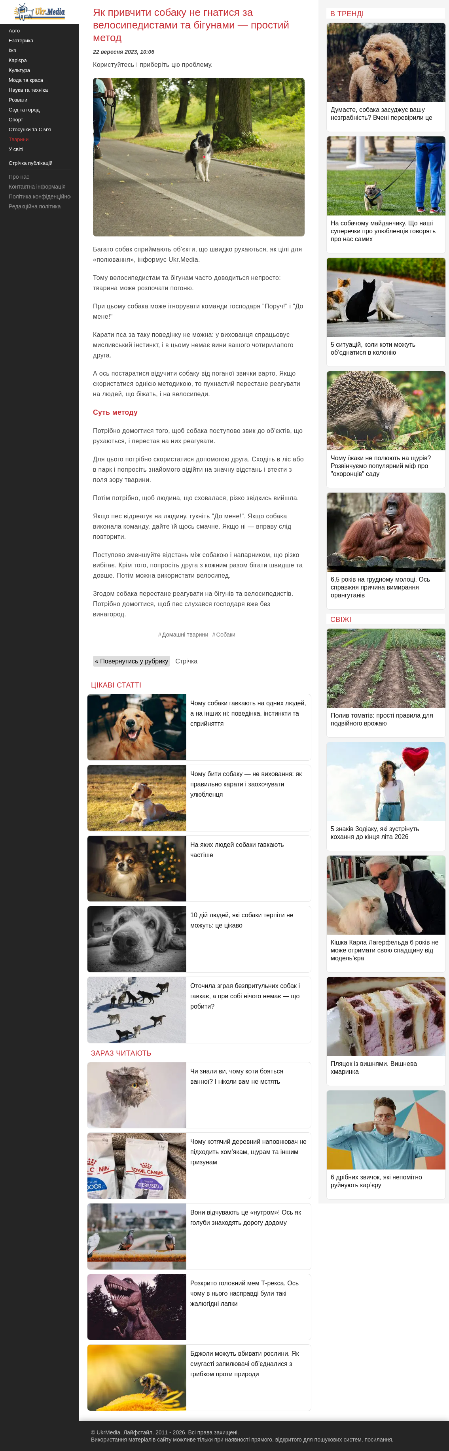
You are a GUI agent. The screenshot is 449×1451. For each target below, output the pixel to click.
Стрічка (186, 661)
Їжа (13, 50)
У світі (16, 149)
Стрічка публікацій (31, 163)
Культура (19, 70)
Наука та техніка (28, 90)
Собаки (225, 634)
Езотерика (21, 40)
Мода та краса (26, 80)
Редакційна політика (35, 206)
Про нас (19, 177)
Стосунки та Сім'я (30, 129)
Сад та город (24, 110)
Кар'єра (18, 60)
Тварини (18, 139)
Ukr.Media (183, 259)
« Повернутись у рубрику (131, 661)
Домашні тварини (185, 634)
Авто (14, 31)
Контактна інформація (37, 186)
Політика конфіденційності (43, 196)
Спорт (16, 120)
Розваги (18, 100)
